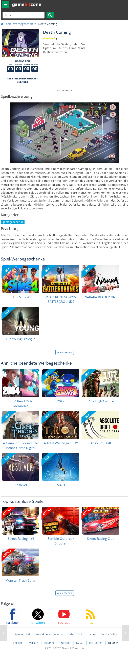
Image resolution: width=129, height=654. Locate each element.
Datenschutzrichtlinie (81, 634)
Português (96, 643)
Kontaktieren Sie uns (49, 634)
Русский (33, 643)
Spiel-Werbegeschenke (21, 24)
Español (49, 643)
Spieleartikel (22, 634)
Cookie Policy (108, 634)
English (18, 643)
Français (65, 643)
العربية (80, 643)
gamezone (26, 4)
